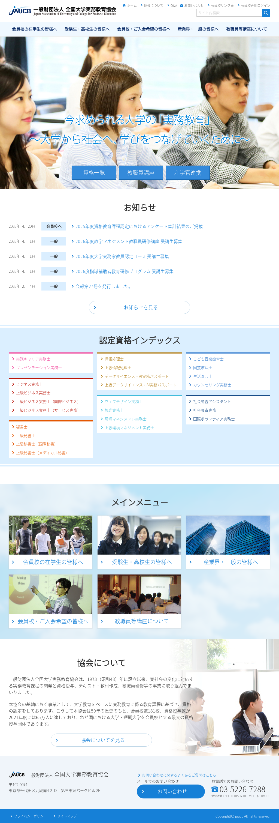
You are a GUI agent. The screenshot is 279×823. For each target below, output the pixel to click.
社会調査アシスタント (212, 401)
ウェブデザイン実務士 (124, 401)
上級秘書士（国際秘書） (37, 444)
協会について (153, 5)
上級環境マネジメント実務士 (129, 427)
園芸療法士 (202, 367)
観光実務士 (114, 410)
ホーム (132, 5)
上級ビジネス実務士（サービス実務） (48, 410)
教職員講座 (140, 172)
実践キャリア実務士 (33, 358)
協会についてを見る (103, 740)
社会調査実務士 (206, 410)
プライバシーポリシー (30, 816)
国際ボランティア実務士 (214, 418)
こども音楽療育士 (208, 358)
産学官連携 (187, 172)
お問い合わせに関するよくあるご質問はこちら (179, 774)
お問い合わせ (194, 5)
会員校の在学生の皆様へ (34, 29)
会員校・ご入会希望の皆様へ (143, 29)
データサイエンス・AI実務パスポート (137, 376)
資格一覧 (94, 172)
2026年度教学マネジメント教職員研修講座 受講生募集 (128, 241)
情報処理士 (114, 358)
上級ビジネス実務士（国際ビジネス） (48, 401)
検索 (266, 13)
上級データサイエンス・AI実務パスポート (141, 384)
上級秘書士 (25, 435)
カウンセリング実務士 (212, 384)
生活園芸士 (202, 376)
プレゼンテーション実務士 (39, 367)
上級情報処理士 (118, 367)
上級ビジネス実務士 (33, 392)
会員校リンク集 (222, 5)
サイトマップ (67, 816)
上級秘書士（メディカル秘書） (42, 452)
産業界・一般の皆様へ (198, 29)
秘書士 (22, 426)
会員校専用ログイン (255, 5)
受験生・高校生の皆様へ (87, 29)
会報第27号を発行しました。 (104, 286)
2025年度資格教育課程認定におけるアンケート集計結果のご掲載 (139, 226)
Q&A (174, 5)
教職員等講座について (246, 29)
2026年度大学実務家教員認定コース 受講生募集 (122, 256)
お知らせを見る (141, 307)
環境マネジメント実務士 (126, 418)
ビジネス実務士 (29, 384)
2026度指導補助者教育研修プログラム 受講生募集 (124, 271)
